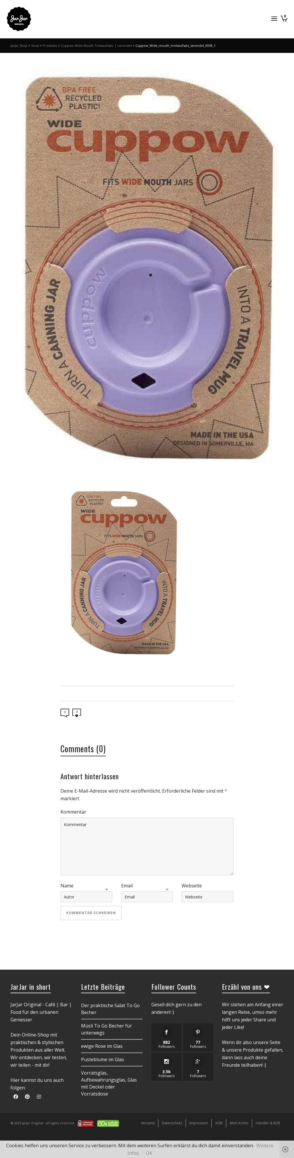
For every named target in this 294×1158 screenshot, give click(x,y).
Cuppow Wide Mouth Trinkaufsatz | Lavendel (96, 45)
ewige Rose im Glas (102, 1046)
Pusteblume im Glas (102, 1059)
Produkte (50, 45)
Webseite (192, 885)
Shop (35, 45)
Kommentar (73, 812)
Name (67, 885)
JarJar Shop (18, 45)
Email (127, 885)
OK (149, 1153)
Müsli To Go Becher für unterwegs (106, 1029)
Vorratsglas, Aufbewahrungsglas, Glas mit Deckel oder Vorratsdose (109, 1083)
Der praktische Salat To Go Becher (110, 1009)
